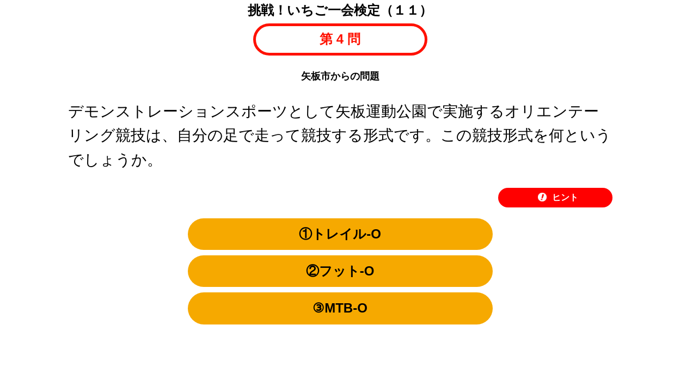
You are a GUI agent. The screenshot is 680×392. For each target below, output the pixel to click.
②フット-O (340, 271)
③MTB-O (340, 308)
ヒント (558, 197)
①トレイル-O (340, 233)
